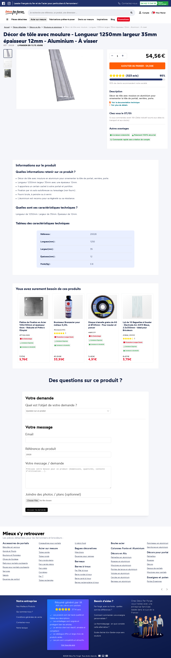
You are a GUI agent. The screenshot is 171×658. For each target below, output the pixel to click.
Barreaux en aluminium (121, 581)
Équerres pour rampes (84, 556)
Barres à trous (82, 566)
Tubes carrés (44, 552)
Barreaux (80, 561)
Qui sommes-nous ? (24, 612)
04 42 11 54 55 (148, 3)
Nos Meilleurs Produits (25, 606)
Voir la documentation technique (124, 102)
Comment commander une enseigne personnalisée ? (109, 616)
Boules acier (118, 543)
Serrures (6, 571)
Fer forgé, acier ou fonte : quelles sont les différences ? (108, 608)
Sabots (5, 575)
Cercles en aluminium (120, 577)
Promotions (123, 19)
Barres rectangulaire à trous (87, 582)
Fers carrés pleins (46, 564)
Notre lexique (22, 628)
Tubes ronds (44, 556)
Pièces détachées (19, 19)
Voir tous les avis (68, 645)
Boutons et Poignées (12, 555)
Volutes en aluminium (120, 573)
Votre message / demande (44, 466)
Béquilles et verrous (11, 547)
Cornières (43, 572)
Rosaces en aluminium (120, 561)
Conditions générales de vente (29, 617)
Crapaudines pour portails (50, 543)
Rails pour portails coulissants (15, 563)
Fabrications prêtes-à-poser (62, 19)
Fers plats (43, 568)
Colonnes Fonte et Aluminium (127, 548)
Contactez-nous (23, 622)
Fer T (41, 576)
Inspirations (102, 19)
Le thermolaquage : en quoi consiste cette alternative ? (109, 625)
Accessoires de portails (16, 543)
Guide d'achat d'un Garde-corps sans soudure (109, 634)
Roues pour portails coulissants (16, 567)
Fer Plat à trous (81, 570)
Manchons (79, 552)
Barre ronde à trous (83, 574)
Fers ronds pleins (46, 560)
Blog (113, 19)
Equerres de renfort (11, 579)
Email (29, 437)
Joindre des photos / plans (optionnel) (53, 497)
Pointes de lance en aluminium (124, 569)
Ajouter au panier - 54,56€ (137, 65)
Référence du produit (40, 451)
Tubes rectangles (46, 580)
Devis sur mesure (86, 19)
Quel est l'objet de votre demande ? (51, 408)
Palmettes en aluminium (121, 557)
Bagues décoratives (86, 548)
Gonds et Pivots (9, 551)
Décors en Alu (119, 553)
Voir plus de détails (118, 105)
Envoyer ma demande (36, 512)
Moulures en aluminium (121, 565)
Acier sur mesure (38, 19)
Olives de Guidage (10, 559)
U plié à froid (80, 543)
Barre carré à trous (83, 578)
